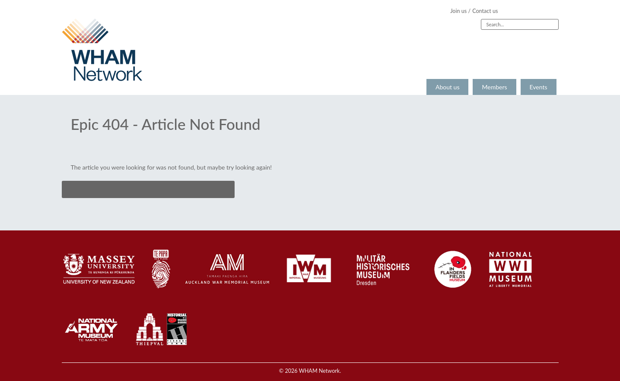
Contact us (485, 11)
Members (494, 87)
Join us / (460, 11)
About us (448, 87)
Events (538, 87)
